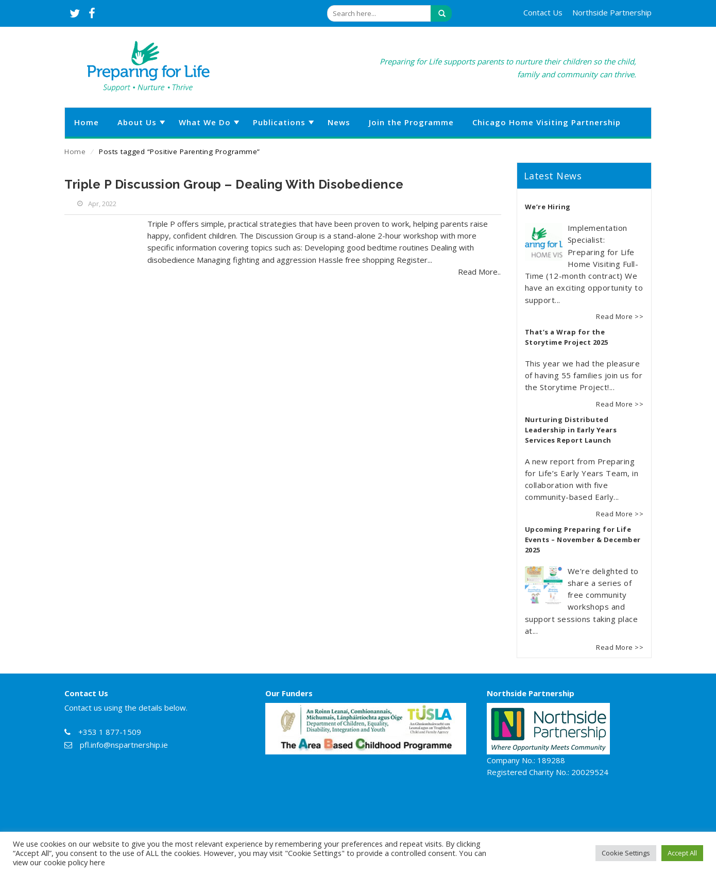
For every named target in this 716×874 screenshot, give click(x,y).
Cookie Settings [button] (626, 853)
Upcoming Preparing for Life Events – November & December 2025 (583, 539)
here (97, 862)
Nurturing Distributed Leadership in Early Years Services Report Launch (571, 430)
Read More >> (619, 316)
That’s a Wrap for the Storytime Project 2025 (566, 337)
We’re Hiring (548, 206)
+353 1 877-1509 (109, 732)
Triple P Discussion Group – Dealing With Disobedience (234, 184)
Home (75, 151)
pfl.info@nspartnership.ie (124, 744)
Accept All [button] (682, 853)
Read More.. (479, 271)
